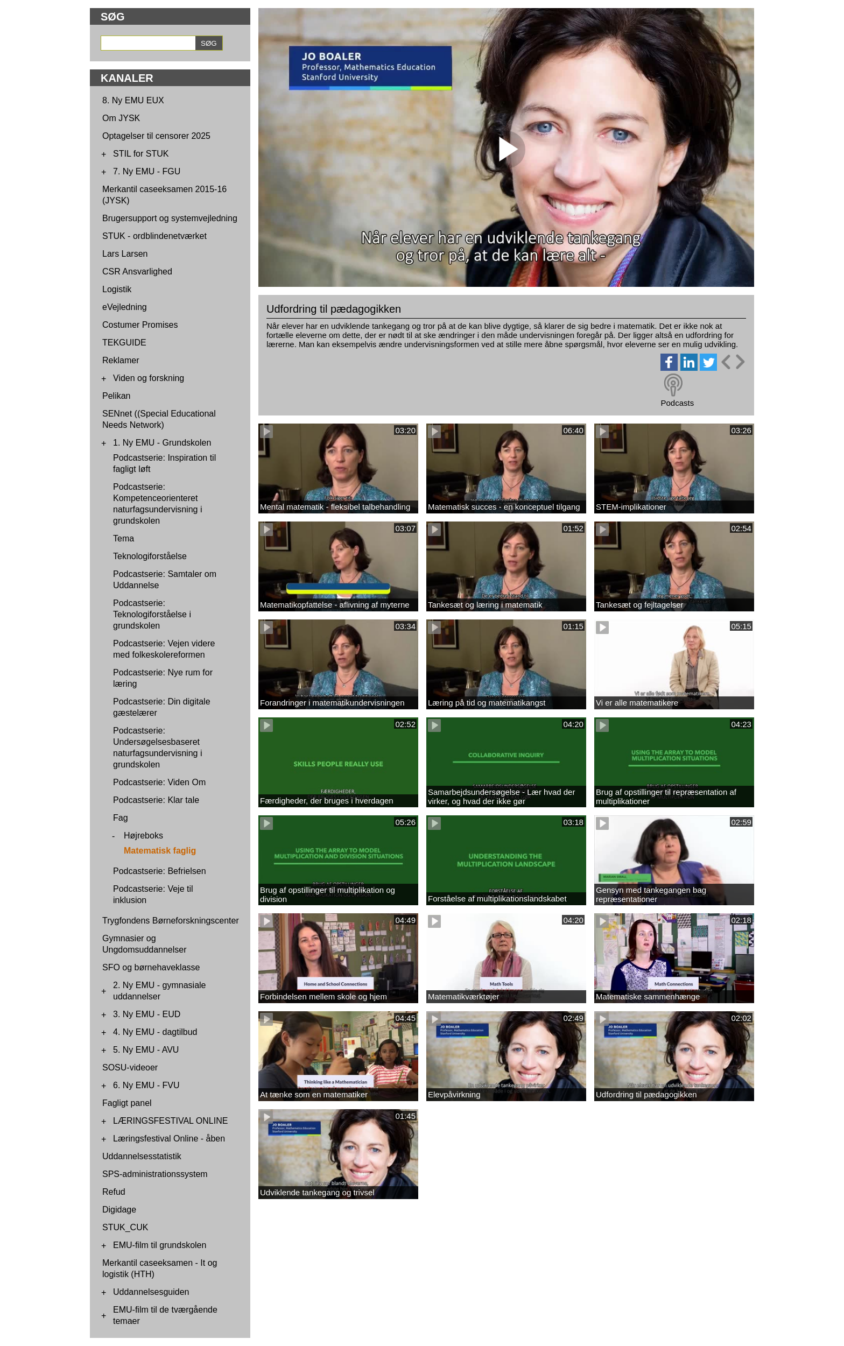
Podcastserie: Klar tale (156, 800)
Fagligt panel (127, 1103)
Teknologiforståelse (150, 556)
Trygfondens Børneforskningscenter (170, 920)
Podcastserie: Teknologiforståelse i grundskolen (152, 614)
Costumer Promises (140, 324)
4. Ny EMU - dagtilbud (155, 1032)
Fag (120, 817)
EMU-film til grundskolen (159, 1245)
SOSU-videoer (130, 1067)
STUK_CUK (125, 1227)
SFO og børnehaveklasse (151, 967)
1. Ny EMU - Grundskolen (162, 442)
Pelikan (116, 395)
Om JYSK (121, 118)
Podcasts (677, 402)
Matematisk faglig (160, 850)
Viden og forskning (148, 378)
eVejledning (124, 307)
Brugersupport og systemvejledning (169, 218)
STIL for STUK (140, 153)
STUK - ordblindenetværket (154, 236)
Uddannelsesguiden (151, 1291)
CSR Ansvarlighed (137, 271)
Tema (123, 538)
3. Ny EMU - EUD (146, 1014)
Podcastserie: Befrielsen (159, 871)
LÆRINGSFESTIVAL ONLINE (170, 1120)
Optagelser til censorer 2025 (156, 135)
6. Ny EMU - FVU (146, 1085)
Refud (113, 1191)
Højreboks (143, 835)
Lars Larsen (125, 253)
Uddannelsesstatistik (141, 1156)
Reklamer (120, 360)
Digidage (119, 1209)
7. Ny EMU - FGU (146, 171)
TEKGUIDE (124, 342)
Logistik (116, 289)
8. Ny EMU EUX (133, 100)
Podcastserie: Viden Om (159, 782)
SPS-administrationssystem (155, 1174)
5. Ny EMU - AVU (146, 1049)
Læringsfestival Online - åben (169, 1138)
